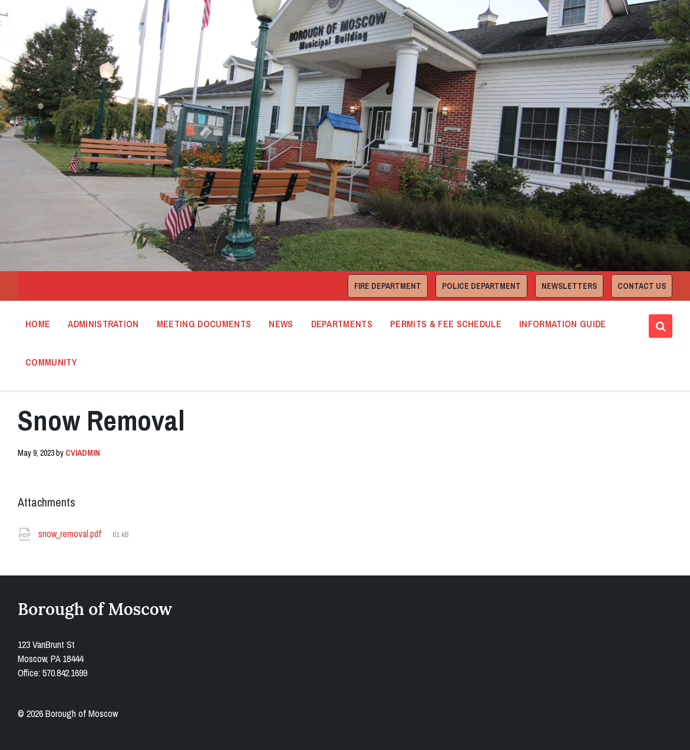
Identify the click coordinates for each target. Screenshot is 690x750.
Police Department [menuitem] (481, 286)
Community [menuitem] (51, 362)
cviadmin (82, 453)
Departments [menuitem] (342, 323)
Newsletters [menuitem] (569, 286)
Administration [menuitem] (103, 323)
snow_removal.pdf (71, 533)
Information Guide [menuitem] (562, 323)
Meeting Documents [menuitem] (204, 323)
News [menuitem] (281, 323)
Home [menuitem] (37, 323)
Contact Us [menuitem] (642, 286)
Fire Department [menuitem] (387, 286)
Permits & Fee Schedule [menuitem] (445, 323)
